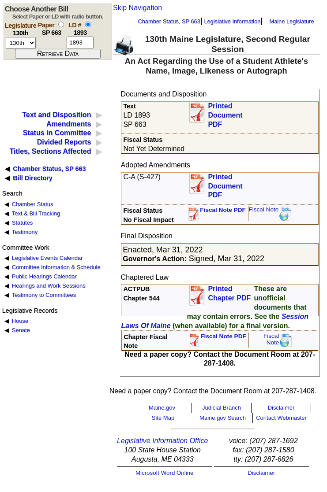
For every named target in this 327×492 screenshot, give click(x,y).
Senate (21, 330)
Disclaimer (281, 407)
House (20, 321)
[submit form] (58, 54)
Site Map (163, 417)
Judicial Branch (221, 407)
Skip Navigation (137, 7)
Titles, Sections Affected (50, 151)
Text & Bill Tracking (36, 213)
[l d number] (80, 42)
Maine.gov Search (222, 417)
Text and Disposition (56, 114)
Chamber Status (32, 204)
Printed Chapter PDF (229, 293)
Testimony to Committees (44, 295)
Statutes (22, 222)
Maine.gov (162, 407)
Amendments (68, 124)
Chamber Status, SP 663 (169, 21)
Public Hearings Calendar (44, 276)
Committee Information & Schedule (56, 267)
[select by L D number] (88, 24)
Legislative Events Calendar (47, 258)
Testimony (25, 232)
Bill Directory (33, 177)
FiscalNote (271, 339)
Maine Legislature (291, 21)
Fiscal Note (263, 209)
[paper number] (51, 42)
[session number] (21, 43)
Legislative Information (232, 21)
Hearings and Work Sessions (49, 285)
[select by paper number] (61, 24)
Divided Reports (64, 142)
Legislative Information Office (162, 440)
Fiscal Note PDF (223, 210)
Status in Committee (57, 133)
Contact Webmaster (281, 417)
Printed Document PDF (225, 112)
